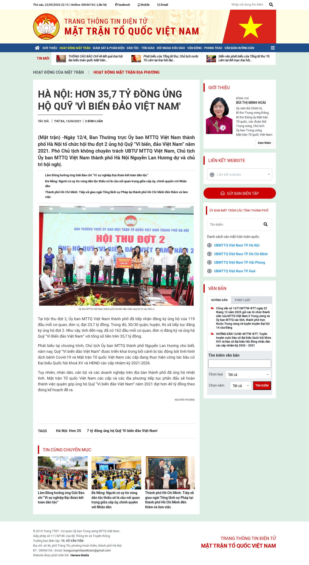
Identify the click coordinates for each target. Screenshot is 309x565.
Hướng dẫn (219, 300)
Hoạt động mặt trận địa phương (126, 72)
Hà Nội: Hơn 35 (68, 431)
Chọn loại (216, 374)
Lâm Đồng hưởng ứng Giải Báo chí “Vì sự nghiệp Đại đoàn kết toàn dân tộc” (61, 497)
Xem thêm (264, 143)
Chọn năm (216, 385)
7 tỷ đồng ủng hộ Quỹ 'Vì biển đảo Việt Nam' (122, 431)
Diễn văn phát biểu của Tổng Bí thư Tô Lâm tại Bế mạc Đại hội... (243, 58)
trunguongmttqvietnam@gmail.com (87, 550)
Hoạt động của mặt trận (58, 72)
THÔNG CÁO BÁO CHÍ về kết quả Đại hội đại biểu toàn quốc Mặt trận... (95, 58)
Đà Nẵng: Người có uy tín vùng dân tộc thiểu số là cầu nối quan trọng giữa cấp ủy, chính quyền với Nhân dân (115, 500)
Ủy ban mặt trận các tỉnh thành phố (239, 210)
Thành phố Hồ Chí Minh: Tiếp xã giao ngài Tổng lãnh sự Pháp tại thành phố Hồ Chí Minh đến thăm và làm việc (169, 500)
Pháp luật (242, 300)
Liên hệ (101, 5)
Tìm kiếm (262, 385)
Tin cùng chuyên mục (67, 449)
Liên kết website (226, 160)
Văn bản (217, 288)
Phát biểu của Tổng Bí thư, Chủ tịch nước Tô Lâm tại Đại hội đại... (170, 58)
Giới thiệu (219, 87)
